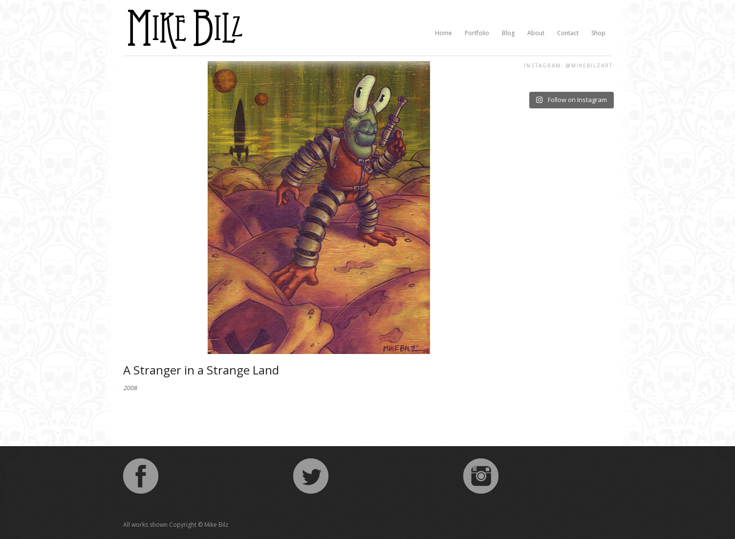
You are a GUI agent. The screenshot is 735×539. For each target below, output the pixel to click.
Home (443, 33)
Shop (598, 33)
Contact (568, 33)
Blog (508, 33)
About (535, 33)
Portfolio (477, 33)
